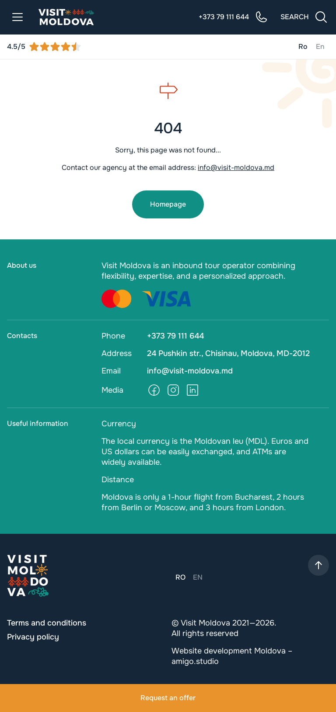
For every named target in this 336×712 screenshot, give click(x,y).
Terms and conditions (46, 623)
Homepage (168, 204)
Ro (303, 46)
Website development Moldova (229, 651)
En (320, 46)
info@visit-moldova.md (236, 167)
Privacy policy (33, 637)
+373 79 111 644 (175, 336)
